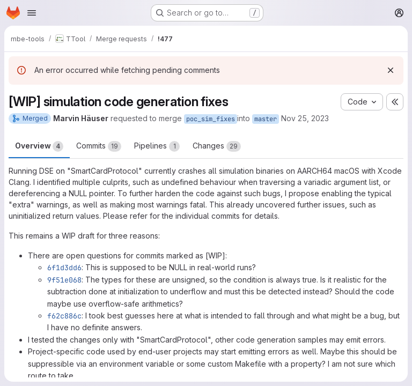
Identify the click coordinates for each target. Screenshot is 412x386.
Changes (217, 146)
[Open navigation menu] (31, 12)
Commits (98, 146)
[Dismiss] (390, 70)
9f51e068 (64, 280)
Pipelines (157, 146)
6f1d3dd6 (64, 267)
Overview (39, 146)
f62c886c (64, 316)
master (265, 119)
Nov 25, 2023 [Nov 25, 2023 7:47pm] (305, 118)
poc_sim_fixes (210, 119)
